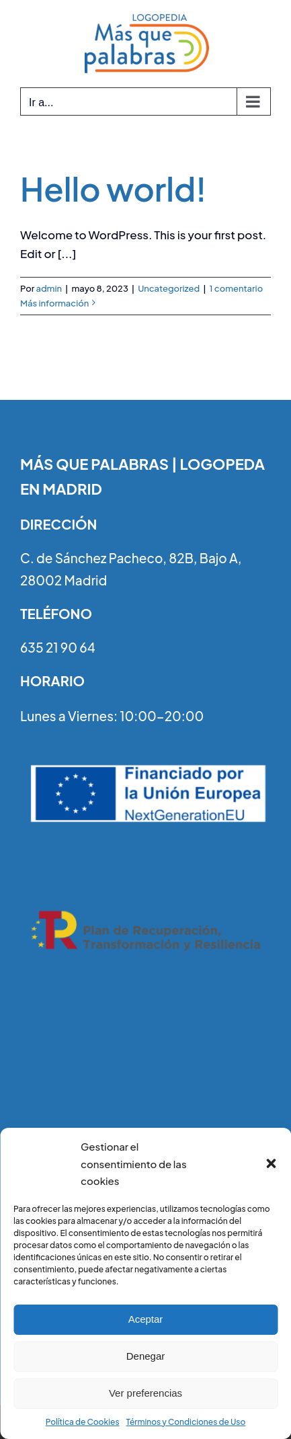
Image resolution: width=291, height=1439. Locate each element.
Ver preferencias (145, 1393)
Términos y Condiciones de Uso (186, 1422)
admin (49, 288)
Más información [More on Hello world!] (54, 303)
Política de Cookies (83, 1422)
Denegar (145, 1356)
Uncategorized (169, 288)
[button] (271, 1163)
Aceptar (145, 1319)
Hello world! (113, 188)
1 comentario (236, 288)
